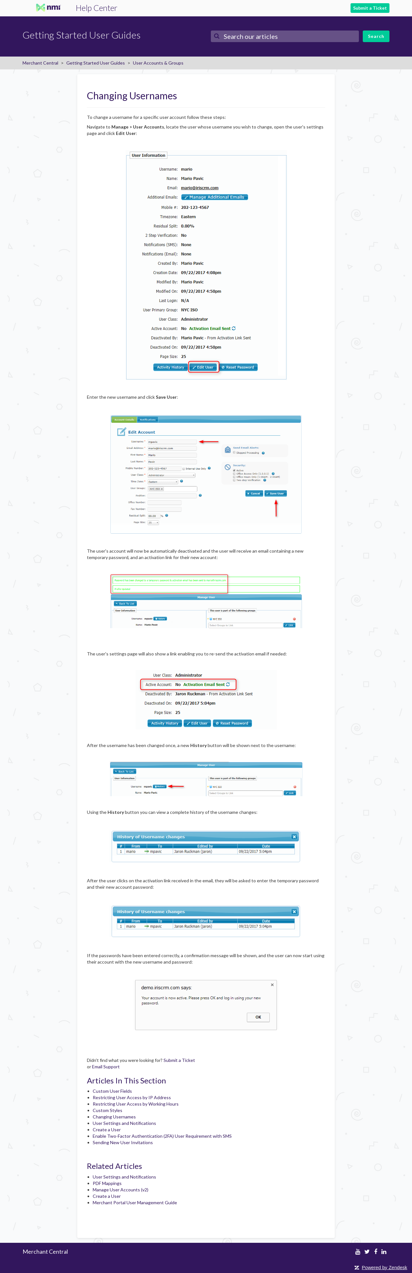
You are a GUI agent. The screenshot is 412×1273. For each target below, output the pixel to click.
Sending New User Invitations (123, 1142)
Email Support (106, 1066)
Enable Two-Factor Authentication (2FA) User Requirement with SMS (162, 1136)
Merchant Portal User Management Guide (135, 1202)
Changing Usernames (114, 1116)
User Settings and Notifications (124, 1123)
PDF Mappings (107, 1183)
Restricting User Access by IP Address (132, 1097)
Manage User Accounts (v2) (120, 1189)
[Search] (285, 36)
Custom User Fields (112, 1091)
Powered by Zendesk (384, 1267)
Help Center (96, 8)
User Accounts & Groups (158, 63)
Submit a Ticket (370, 8)
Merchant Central (40, 63)
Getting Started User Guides (95, 63)
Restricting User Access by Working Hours (136, 1104)
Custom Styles (107, 1110)
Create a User (107, 1129)
